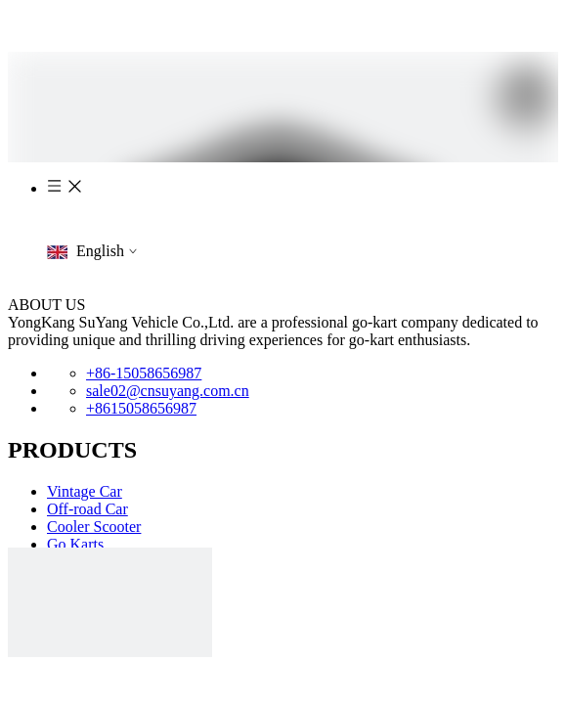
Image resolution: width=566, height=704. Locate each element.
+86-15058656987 (143, 373)
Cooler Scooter (94, 526)
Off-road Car (87, 509)
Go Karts (75, 544)
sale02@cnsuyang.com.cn (167, 390)
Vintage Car (84, 491)
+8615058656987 (141, 408)
